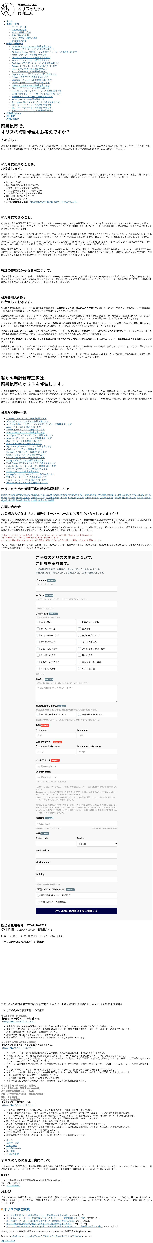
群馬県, (71, 495)
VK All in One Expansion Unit (56, 1236)
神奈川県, (102, 495)
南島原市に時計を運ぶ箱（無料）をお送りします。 (54, 202)
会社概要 (10, 1151)
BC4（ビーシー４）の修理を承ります (29, 71)
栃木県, (63, 495)
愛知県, (19, 498)
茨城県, (56, 495)
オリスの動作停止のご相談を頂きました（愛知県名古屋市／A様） (37, 1215)
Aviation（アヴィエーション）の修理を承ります (34, 66)
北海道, (4, 495)
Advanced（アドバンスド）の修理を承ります (33, 49)
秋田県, (34, 495)
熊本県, (19, 500)
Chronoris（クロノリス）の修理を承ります (32, 80)
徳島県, (118, 498)
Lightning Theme (33, 1236)
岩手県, (19, 495)
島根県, (88, 498)
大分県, (26, 500)
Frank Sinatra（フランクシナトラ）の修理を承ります (36, 91)
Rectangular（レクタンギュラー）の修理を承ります (36, 102)
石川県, (125, 495)
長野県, (147, 495)
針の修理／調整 (19, 41)
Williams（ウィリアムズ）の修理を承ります (32, 110)
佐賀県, (4, 500)
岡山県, (95, 498)
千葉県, (86, 495)
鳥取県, (80, 498)
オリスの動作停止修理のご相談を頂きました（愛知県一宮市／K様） (39, 1224)
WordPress (16, 1236)
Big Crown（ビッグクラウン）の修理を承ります (34, 74)
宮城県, (26, 495)
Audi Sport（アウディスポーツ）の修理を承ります (35, 63)
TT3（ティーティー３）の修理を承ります (31, 108)
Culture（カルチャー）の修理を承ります (31, 85)
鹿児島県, (42, 500)
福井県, (132, 495)
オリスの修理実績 (17, 1209)
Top (2, 1241)
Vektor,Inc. (77, 1236)
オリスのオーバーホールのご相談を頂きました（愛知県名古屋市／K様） (41, 1221)
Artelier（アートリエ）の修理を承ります (31, 57)
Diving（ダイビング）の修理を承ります (30, 88)
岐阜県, (4, 498)
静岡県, (11, 498)
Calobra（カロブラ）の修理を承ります (30, 77)
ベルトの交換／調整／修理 (24, 38)
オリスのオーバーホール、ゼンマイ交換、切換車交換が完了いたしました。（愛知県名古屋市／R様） (54, 1226)
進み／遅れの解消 (20, 35)
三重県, (26, 498)
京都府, (41, 498)
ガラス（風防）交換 (21, 32)
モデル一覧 (11, 1145)
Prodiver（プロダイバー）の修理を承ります (32, 96)
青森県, (11, 495)
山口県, (110, 498)
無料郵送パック (13, 1148)
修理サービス (12, 1143)
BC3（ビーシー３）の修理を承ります (29, 69)
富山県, (118, 495)
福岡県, (147, 498)
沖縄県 (51, 500)
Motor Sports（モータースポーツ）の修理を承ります (36, 94)
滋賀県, (34, 498)
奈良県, (63, 498)
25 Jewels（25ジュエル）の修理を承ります (32, 46)
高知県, (140, 498)
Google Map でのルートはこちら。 (19, 1021)
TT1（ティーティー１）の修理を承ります (31, 105)
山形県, (41, 495)
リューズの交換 (19, 30)
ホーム (9, 1140)
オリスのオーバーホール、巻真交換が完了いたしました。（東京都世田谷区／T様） (46, 1218)
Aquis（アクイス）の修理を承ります (29, 55)
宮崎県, (34, 500)
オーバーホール (19, 27)
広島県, (103, 498)
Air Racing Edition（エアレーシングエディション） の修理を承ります (44, 52)
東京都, (93, 495)
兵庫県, (56, 498)
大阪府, (49, 498)
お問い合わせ (12, 1154)
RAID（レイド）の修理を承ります (28, 99)
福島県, (49, 495)
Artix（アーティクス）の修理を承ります (31, 60)
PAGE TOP (10, 1241)
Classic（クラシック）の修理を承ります (31, 83)
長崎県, (11, 500)
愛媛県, (132, 498)
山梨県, (140, 495)
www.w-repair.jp (14, 1185)
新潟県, (110, 495)
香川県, (125, 498)
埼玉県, (78, 495)
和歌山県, (72, 498)
